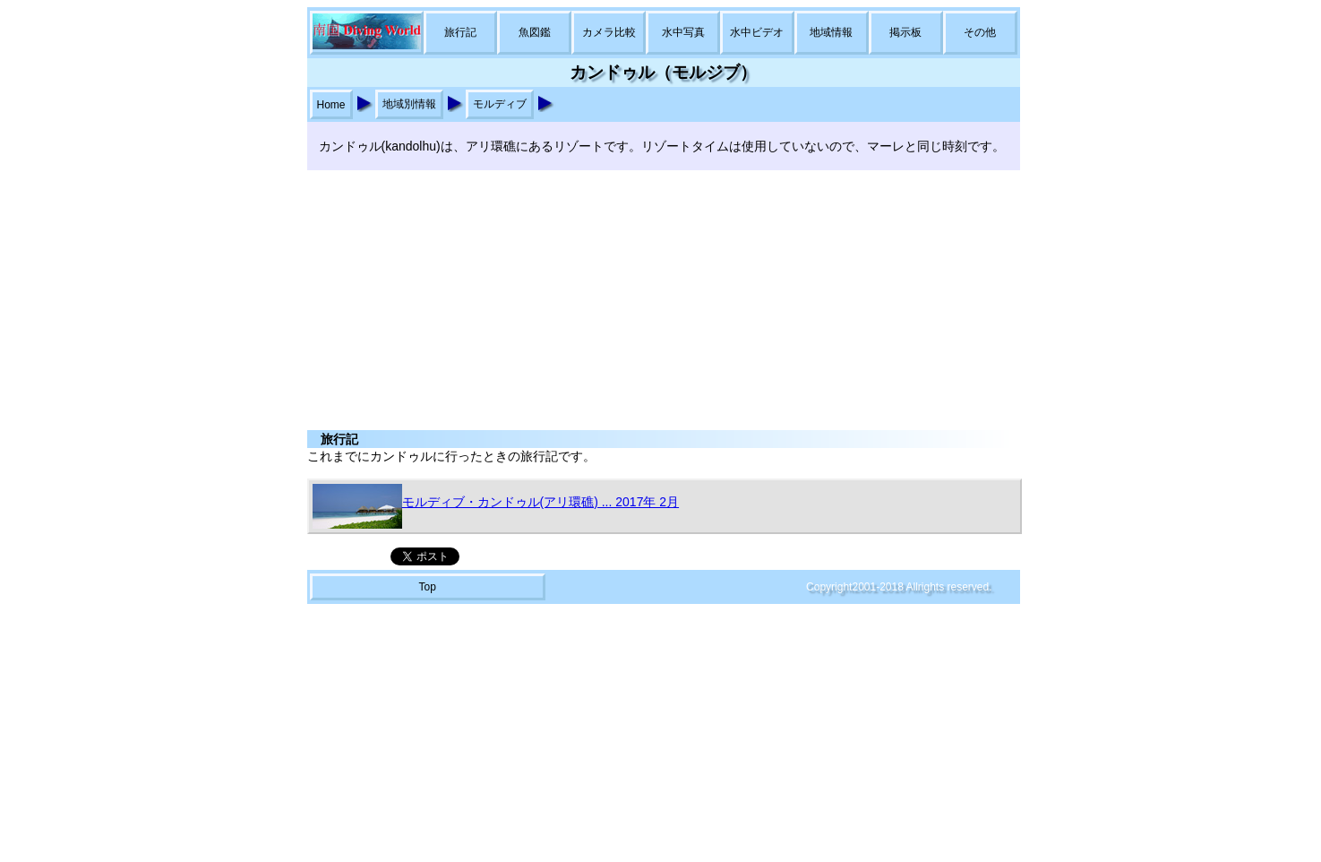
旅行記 (460, 32)
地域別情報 (409, 104)
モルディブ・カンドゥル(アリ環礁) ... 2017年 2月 (496, 506)
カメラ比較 (609, 32)
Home (331, 105)
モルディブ (500, 104)
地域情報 (831, 32)
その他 (980, 32)
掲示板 (905, 32)
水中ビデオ (757, 32)
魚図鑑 (535, 32)
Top (426, 587)
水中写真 (683, 32)
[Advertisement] (661, 295)
